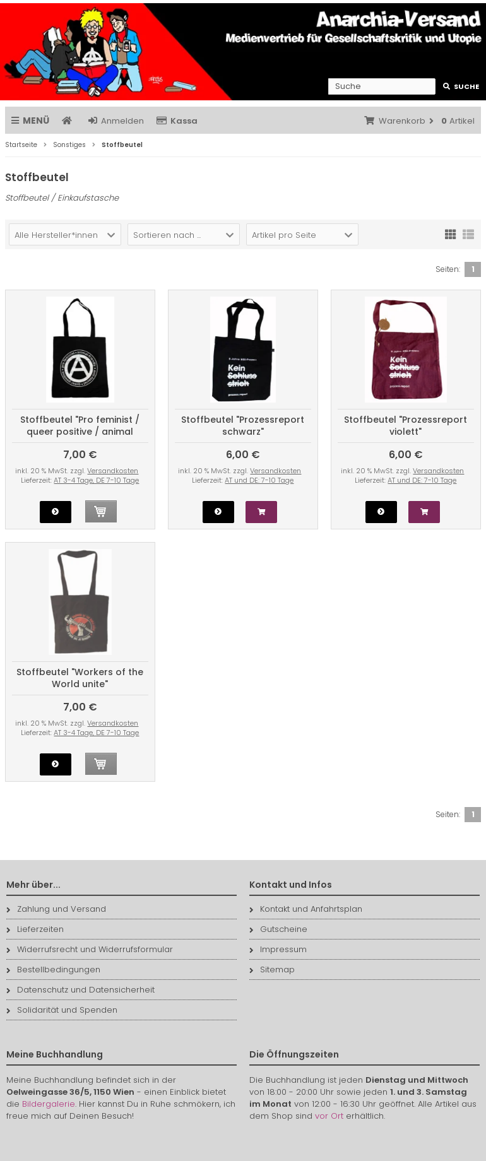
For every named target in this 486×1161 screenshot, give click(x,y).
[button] (65, 234)
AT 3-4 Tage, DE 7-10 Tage (96, 480)
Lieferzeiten (35, 929)
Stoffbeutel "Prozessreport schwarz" (242, 425)
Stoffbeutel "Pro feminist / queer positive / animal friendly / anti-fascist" (79, 431)
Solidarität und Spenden (61, 1010)
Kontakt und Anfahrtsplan (305, 909)
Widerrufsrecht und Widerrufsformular (89, 949)
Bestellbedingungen (53, 969)
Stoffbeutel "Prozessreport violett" (405, 425)
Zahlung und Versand (56, 909)
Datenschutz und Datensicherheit (80, 990)
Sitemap (272, 969)
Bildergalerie (48, 1104)
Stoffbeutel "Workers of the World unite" (79, 678)
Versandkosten (112, 471)
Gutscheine (278, 929)
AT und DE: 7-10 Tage (259, 480)
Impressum (278, 949)
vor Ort (329, 1116)
